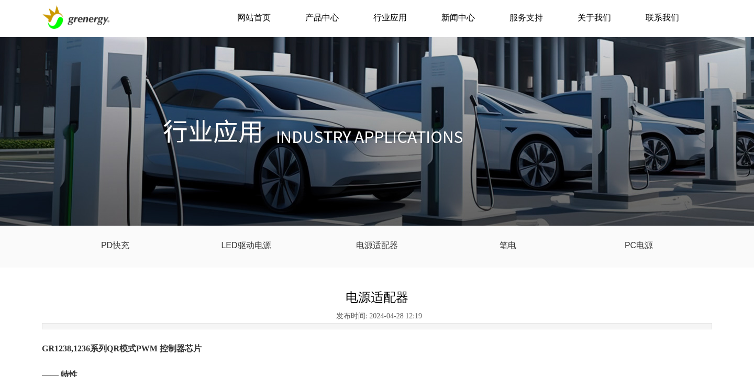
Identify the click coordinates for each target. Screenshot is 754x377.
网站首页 (254, 17)
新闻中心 (458, 17)
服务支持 (526, 17)
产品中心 (322, 17)
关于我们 (594, 17)
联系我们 (662, 17)
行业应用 (390, 17)
